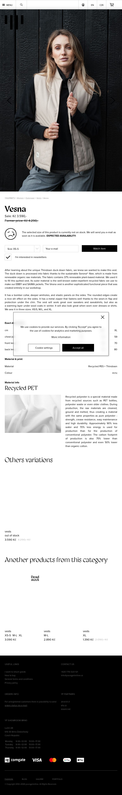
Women (20, 198)
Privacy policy (11, 682)
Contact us (67, 664)
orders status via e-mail (16, 705)
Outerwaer (30, 198)
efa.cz (64, 705)
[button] (113, 100)
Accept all (78, 347)
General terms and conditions (19, 679)
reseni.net (66, 709)
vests (8, 531)
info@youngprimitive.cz (72, 675)
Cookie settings (44, 347)
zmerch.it (65, 701)
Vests (39, 198)
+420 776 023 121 (69, 671)
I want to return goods (15, 671)
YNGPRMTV (10, 198)
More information (61, 337)
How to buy (10, 675)
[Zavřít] (102, 317)
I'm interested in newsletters (30, 257)
